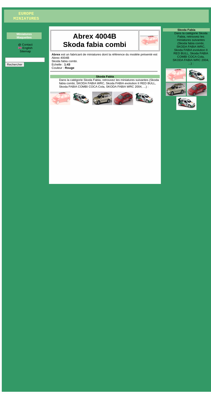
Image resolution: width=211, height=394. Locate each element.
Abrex (56, 54)
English (25, 48)
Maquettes (24, 37)
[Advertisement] (105, 143)
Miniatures (24, 34)
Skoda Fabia (105, 76)
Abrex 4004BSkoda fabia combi (64, 59)
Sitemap (25, 51)
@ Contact (25, 44)
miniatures (94, 54)
